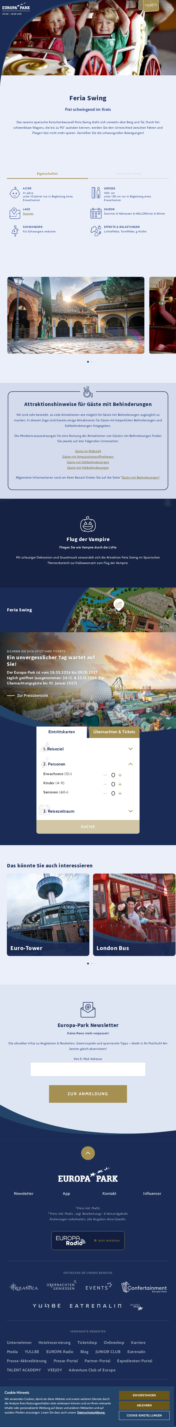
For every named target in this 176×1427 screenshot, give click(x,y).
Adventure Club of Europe (92, 1370)
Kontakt (109, 1193)
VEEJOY (55, 1370)
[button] (75, 279)
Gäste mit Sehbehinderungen (88, 462)
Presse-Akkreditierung (27, 1361)
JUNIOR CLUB (108, 1351)
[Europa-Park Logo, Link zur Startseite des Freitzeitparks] (16, 5)
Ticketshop (87, 1342)
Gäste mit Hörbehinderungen (88, 467)
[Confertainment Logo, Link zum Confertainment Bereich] (144, 1287)
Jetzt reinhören (107, 1240)
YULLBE (32, 1351)
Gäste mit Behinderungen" (141, 477)
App (66, 1193)
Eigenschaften (47, 174)
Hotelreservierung (54, 1342)
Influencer (152, 1193)
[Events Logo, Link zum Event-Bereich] (99, 1287)
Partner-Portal (97, 1361)
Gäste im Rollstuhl (88, 451)
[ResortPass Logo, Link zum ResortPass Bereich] (137, 1305)
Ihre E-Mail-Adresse (88, 1059)
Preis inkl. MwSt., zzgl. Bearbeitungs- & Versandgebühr (89, 1214)
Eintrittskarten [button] (61, 731)
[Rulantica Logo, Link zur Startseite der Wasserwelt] (23, 1287)
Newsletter (23, 1193)
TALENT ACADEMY (24, 1370)
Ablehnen (144, 1405)
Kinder (48, 783)
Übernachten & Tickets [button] (114, 731)
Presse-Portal (66, 1361)
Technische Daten (129, 174)
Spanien (28, 213)
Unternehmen (19, 1342)
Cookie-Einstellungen (144, 1415)
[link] (88, 1153)
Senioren (50, 792)
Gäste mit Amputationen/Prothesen (88, 457)
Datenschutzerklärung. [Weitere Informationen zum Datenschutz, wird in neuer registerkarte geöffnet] (91, 1412)
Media (12, 1351)
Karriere (138, 1342)
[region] (87, 1406)
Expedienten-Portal (134, 1361)
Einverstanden (144, 1395)
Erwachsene (53, 774)
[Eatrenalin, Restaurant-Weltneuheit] (95, 1305)
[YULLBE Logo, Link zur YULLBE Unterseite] (46, 1305)
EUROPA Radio (60, 1351)
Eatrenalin (136, 1351)
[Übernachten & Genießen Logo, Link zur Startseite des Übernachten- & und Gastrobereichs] (61, 1287)
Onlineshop (114, 1342)
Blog (84, 1351)
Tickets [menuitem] (151, 5)
